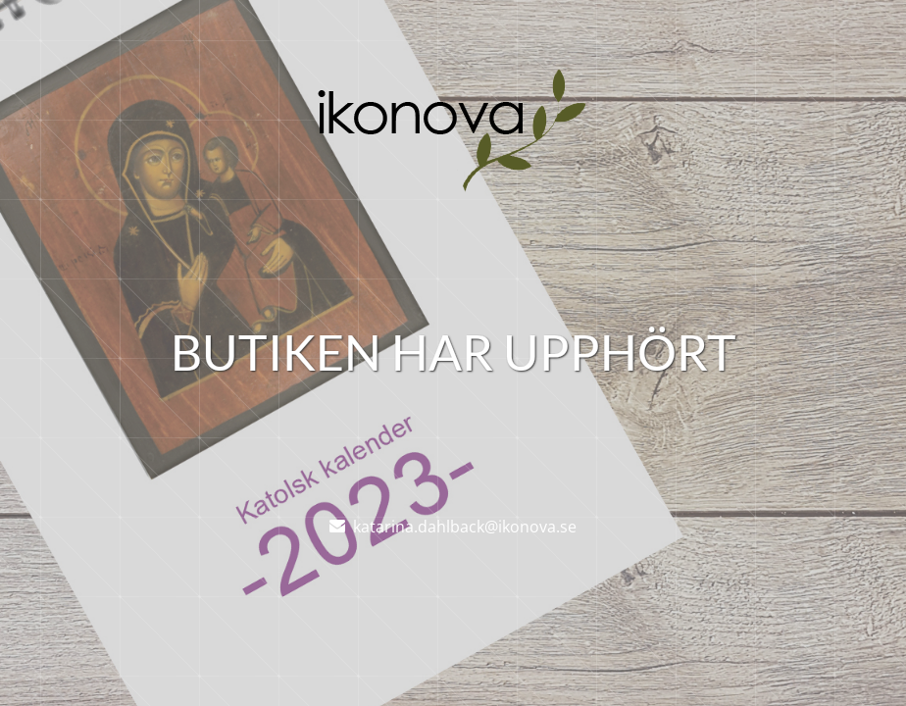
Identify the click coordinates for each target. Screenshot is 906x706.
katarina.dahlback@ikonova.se (465, 526)
